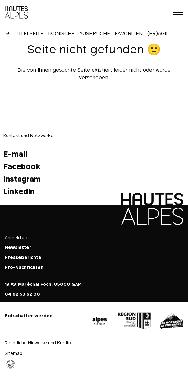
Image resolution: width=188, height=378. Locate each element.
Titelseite (30, 33)
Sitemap (13, 353)
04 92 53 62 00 (22, 294)
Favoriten (129, 33)
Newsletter (18, 247)
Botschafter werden (29, 315)
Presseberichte (23, 257)
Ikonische (61, 33)
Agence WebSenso (10, 364)
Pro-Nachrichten (24, 267)
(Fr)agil (158, 33)
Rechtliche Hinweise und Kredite (39, 342)
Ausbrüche (94, 33)
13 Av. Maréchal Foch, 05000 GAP (43, 284)
